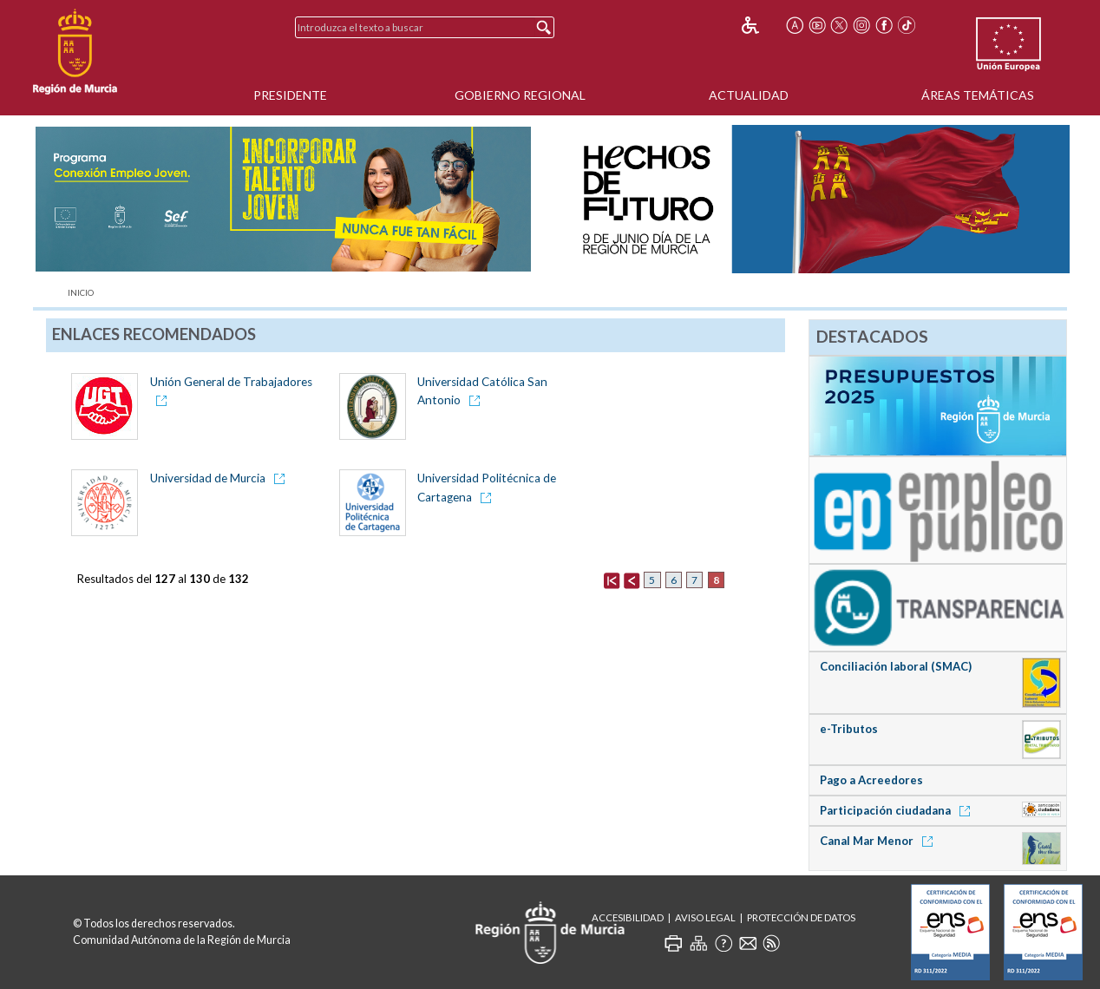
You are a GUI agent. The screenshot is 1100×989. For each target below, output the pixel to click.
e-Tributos (849, 729)
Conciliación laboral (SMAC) (896, 666)
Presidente (290, 95)
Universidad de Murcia (209, 478)
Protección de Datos (801, 917)
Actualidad (749, 95)
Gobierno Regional (520, 95)
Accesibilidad (628, 917)
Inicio (81, 293)
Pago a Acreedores (871, 780)
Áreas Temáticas (977, 95)
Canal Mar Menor (879, 841)
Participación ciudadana (898, 810)
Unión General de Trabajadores (231, 382)
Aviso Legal (705, 917)
